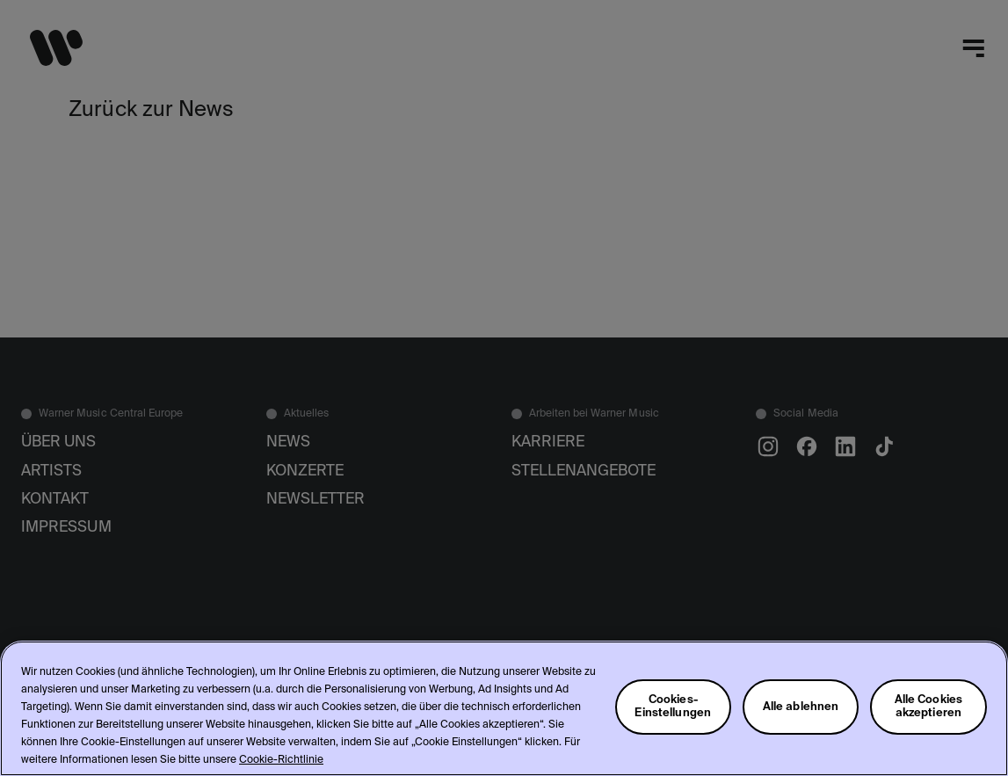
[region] (504, 708)
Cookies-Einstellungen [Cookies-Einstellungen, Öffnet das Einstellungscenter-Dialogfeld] (673, 706)
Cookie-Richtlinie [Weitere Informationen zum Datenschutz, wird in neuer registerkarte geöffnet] (281, 760)
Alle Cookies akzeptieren (929, 706)
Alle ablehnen (801, 707)
